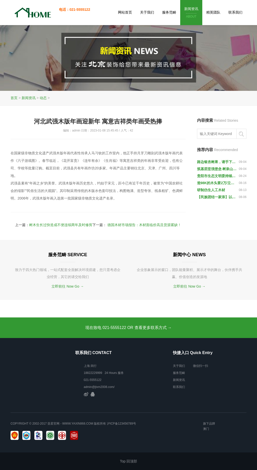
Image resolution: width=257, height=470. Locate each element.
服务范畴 (169, 12)
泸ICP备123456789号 (121, 423)
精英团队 (213, 12)
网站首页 (125, 12)
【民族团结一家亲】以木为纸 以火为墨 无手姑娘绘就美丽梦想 (217, 197)
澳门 (206, 429)
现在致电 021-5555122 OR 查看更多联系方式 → (128, 327)
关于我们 (147, 12)
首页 (14, 98)
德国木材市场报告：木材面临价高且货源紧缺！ (144, 225)
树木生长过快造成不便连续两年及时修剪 (60, 225)
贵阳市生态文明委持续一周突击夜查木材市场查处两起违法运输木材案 (217, 176)
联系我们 (235, 12)
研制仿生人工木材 (211, 190)
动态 (43, 98)
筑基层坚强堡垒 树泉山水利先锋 (217, 169)
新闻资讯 (191, 13)
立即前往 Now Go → (67, 286)
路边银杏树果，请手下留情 (217, 162)
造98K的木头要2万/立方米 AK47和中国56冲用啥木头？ (217, 183)
